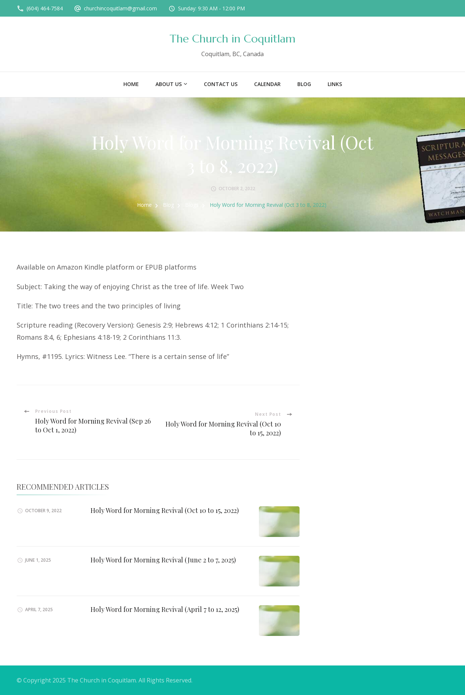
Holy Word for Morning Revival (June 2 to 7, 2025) (163, 559)
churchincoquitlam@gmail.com (120, 8)
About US (168, 84)
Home (131, 84)
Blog (304, 84)
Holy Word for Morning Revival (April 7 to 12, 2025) (164, 609)
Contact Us (220, 84)
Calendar (267, 84)
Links (335, 84)
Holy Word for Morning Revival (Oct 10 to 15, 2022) (164, 510)
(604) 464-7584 (45, 8)
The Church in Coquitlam (232, 38)
